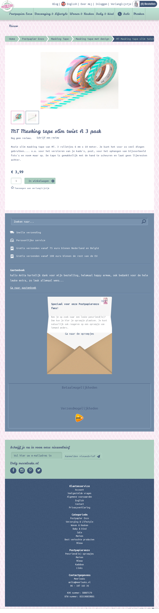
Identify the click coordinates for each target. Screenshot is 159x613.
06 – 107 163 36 (79, 586)
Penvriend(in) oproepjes (79, 554)
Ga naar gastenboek (23, 287)
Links (79, 568)
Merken (139, 14)
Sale (126, 14)
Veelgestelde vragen (79, 493)
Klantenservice (79, 486)
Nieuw (13, 26)
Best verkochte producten (79, 539)
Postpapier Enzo (20, 14)
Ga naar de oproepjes (79, 333)
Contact (79, 504)
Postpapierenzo (79, 550)
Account (79, 490)
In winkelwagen (39, 180)
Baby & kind (105, 14)
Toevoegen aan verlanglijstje (32, 188)
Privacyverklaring (79, 507)
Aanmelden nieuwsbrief (80, 456)
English (79, 500)
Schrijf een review (48, 137)
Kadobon (79, 564)
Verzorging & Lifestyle (51, 14)
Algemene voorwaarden (79, 497)
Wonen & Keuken (82, 14)
